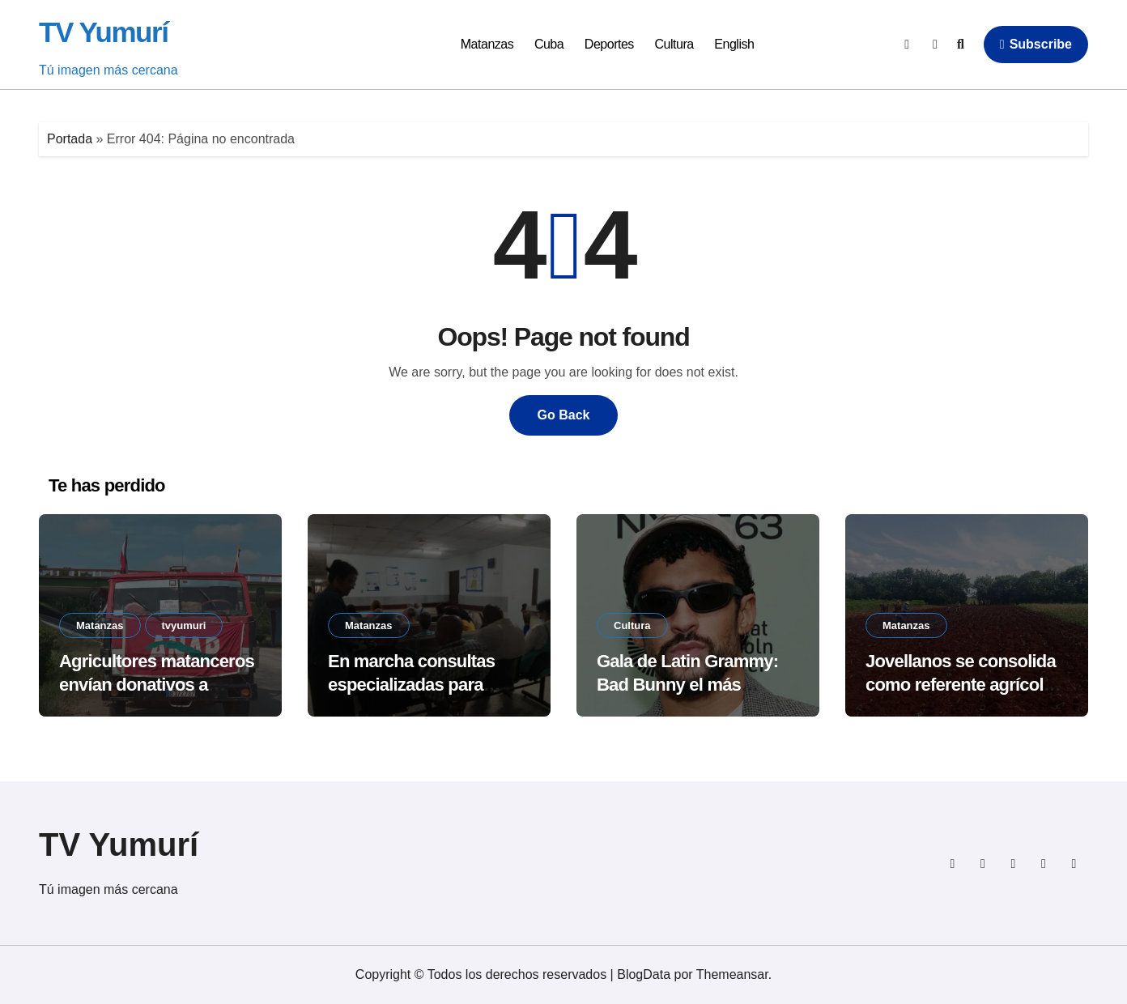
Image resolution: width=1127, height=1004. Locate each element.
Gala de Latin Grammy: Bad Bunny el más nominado (687, 684)
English (734, 44)
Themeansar (732, 974)
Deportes (609, 44)
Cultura (674, 44)
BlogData (643, 974)
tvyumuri (184, 625)
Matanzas (487, 44)
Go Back (564, 415)
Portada (69, 139)
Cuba (549, 44)
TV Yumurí (103, 32)
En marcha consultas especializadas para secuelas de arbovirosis (421, 684)
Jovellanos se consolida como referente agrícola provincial (960, 684)
